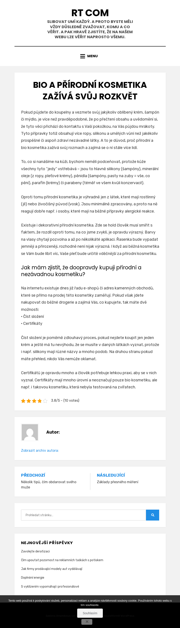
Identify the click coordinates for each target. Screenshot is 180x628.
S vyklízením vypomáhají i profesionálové (50, 586)
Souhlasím (90, 613)
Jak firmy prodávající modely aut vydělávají (51, 569)
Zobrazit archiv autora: (40, 450)
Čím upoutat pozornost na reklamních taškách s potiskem (62, 560)
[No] (86, 622)
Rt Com (90, 12)
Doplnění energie (32, 578)
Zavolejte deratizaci (35, 551)
